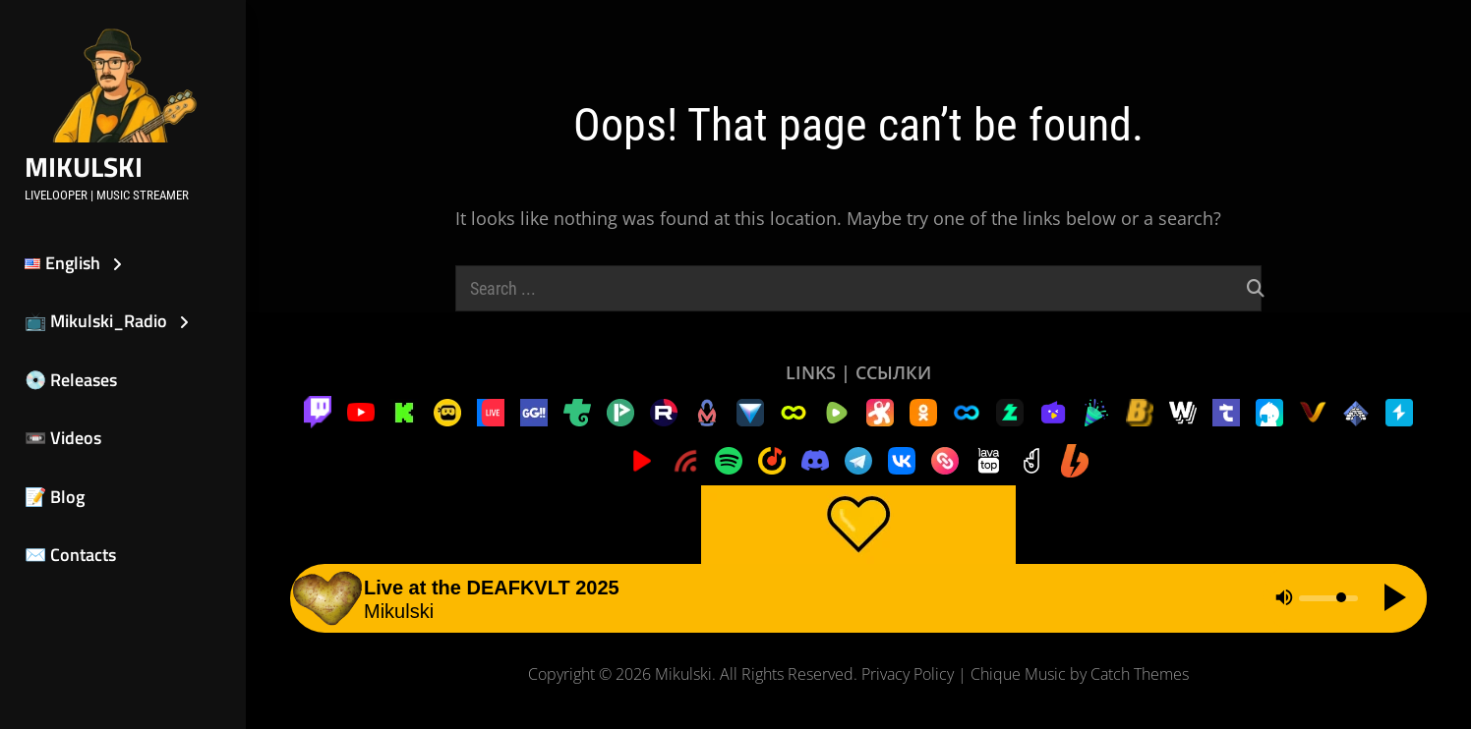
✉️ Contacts (70, 554)
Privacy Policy (907, 674)
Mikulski (84, 166)
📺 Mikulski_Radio (96, 321)
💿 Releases (71, 379)
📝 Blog (55, 496)
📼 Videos (63, 437)
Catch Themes (1139, 674)
